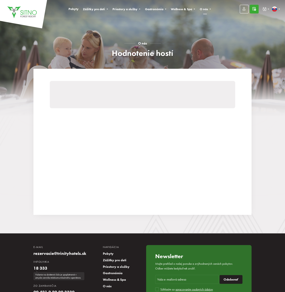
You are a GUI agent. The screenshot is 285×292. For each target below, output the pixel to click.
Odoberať (231, 279)
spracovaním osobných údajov (194, 289)
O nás (142, 43)
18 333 (40, 268)
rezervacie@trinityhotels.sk (59, 253)
